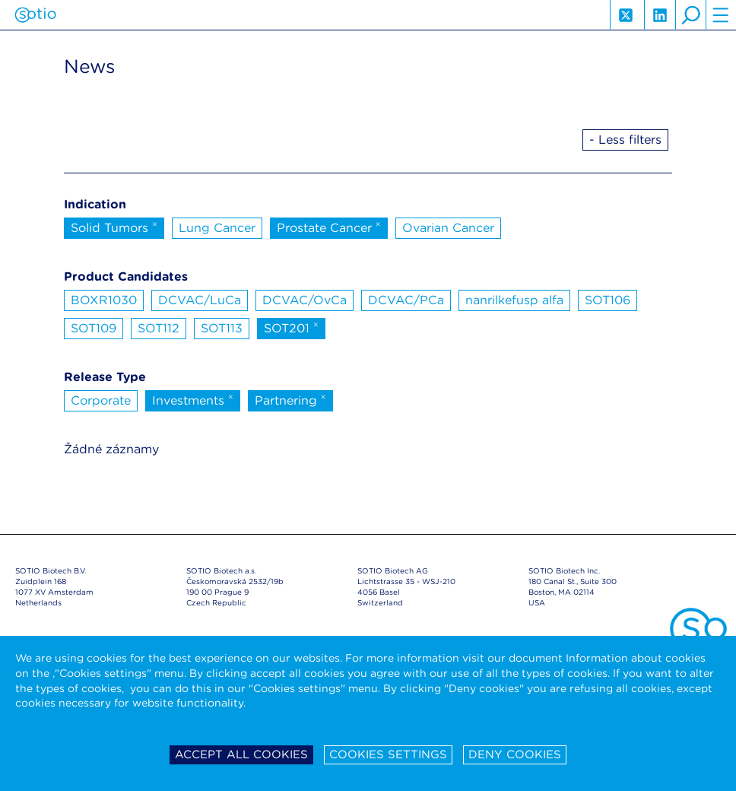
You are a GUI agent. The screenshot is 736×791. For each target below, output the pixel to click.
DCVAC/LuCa (199, 300)
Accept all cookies (241, 754)
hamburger (721, 15)
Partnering (290, 399)
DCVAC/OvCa (304, 300)
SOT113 (222, 328)
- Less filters (625, 139)
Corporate (101, 400)
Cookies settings (388, 754)
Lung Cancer (217, 228)
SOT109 (93, 328)
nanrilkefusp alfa (514, 300)
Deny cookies (514, 754)
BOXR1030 (104, 300)
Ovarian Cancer (448, 228)
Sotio (35, 15)
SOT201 (291, 327)
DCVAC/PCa (406, 300)
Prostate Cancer (329, 226)
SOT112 (158, 328)
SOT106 (607, 300)
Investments (192, 399)
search (690, 15)
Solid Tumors (114, 226)
